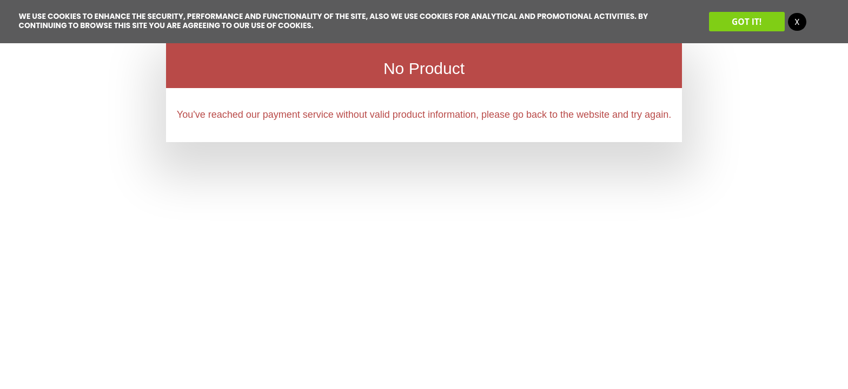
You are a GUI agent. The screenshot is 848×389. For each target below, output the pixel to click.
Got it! (746, 22)
